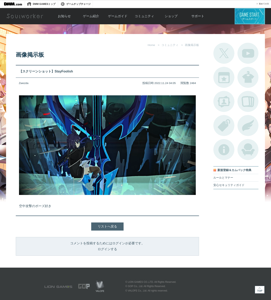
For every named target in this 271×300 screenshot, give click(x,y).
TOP (260, 290)
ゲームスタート (250, 16)
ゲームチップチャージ (78, 4)
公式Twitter (223, 53)
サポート (197, 16)
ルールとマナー (223, 177)
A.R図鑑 (247, 101)
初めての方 (264, 4)
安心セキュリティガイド (229, 185)
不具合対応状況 (223, 149)
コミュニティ (144, 16)
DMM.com (13, 4)
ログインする (107, 249)
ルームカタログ (247, 149)
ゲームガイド (117, 16)
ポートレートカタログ (223, 101)
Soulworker (24, 16)
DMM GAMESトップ (44, 4)
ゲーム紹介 (91, 16)
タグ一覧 (223, 125)
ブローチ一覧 (247, 125)
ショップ (171, 16)
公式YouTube (247, 53)
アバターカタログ (247, 77)
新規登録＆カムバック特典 (234, 170)
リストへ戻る (107, 226)
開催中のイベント (223, 77)
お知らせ (64, 16)
